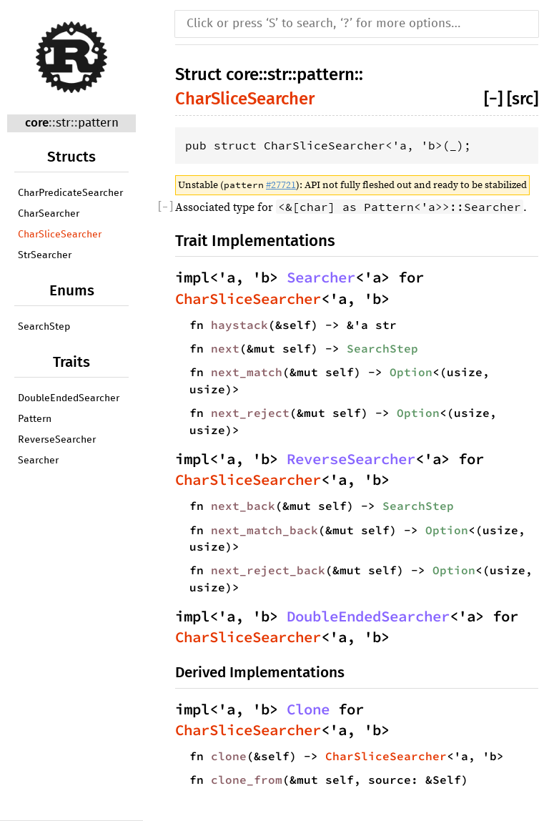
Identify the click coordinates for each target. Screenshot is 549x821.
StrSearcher (44, 255)
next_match (246, 372)
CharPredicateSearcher (70, 193)
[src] (522, 99)
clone (229, 756)
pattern (98, 123)
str (63, 123)
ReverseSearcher (57, 440)
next (225, 348)
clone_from (246, 779)
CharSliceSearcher (60, 235)
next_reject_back (268, 570)
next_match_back (264, 530)
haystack (239, 325)
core (37, 122)
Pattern (34, 419)
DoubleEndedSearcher (68, 398)
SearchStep (44, 327)
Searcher (38, 461)
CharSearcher (48, 214)
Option (411, 372)
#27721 (281, 185)
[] (495, 99)
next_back (243, 505)
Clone (308, 709)
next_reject (250, 412)
